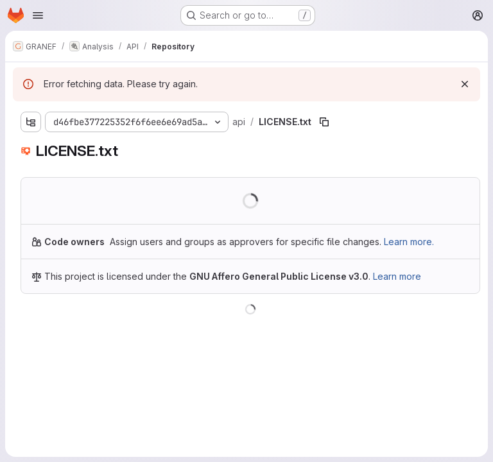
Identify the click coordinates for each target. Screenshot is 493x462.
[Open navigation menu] (38, 15)
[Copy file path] (324, 122)
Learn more (397, 276)
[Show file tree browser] (31, 122)
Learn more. (409, 241)
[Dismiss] (464, 84)
